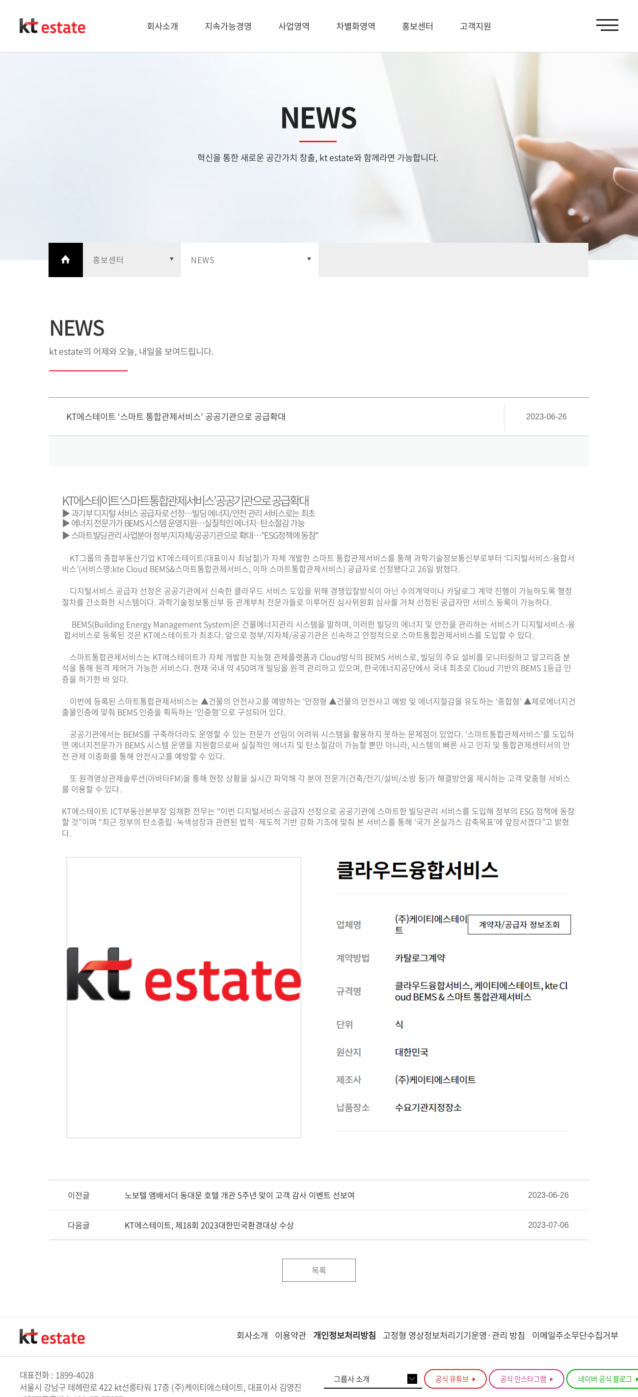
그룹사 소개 (352, 1378)
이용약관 (290, 1335)
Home (66, 260)
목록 (319, 1270)
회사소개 (252, 1335)
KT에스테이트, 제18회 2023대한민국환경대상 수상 (209, 1225)
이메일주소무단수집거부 (575, 1335)
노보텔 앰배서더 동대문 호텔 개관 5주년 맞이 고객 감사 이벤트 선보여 (240, 1195)
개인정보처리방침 (344, 1335)
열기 (132, 260)
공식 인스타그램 (526, 1378)
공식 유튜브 (455, 1378)
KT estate (52, 26)
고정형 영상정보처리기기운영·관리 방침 (454, 1335)
